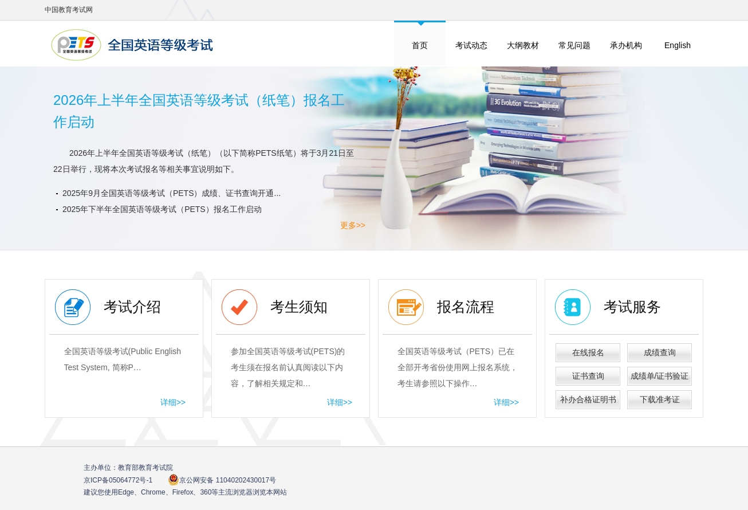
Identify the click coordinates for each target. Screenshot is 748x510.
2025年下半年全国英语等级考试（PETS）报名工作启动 (162, 209)
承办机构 (626, 45)
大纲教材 (523, 45)
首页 (420, 45)
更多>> (352, 225)
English (677, 45)
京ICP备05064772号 (118, 480)
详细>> (173, 402)
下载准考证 (660, 399)
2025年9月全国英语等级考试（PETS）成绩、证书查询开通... (171, 193)
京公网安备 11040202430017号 (222, 479)
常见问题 (574, 45)
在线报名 (588, 352)
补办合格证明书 (588, 399)
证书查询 (588, 375)
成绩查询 (660, 352)
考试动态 (471, 45)
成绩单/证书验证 (660, 375)
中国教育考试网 (69, 10)
